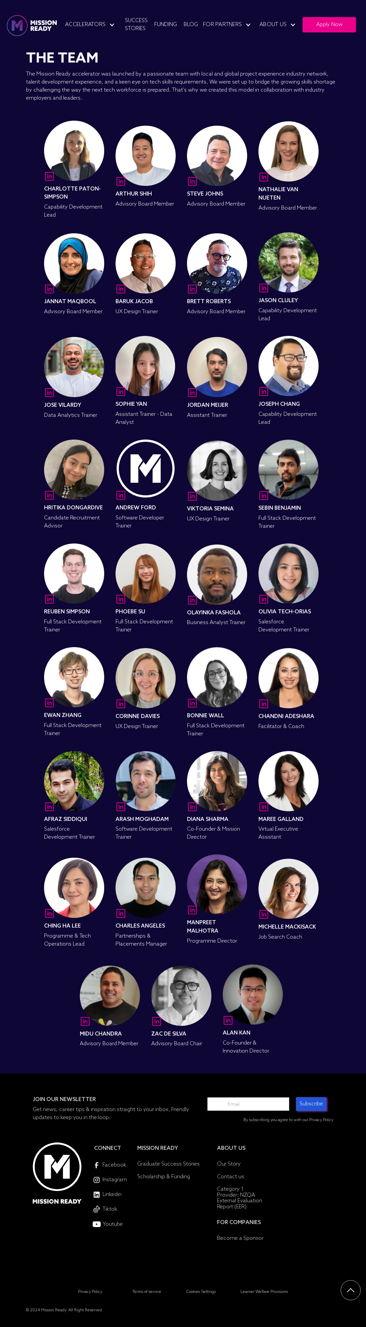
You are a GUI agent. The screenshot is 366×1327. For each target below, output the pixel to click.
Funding (165, 24)
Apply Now (329, 24)
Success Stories (136, 24)
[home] (32, 25)
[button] (92, 24)
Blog (191, 24)
